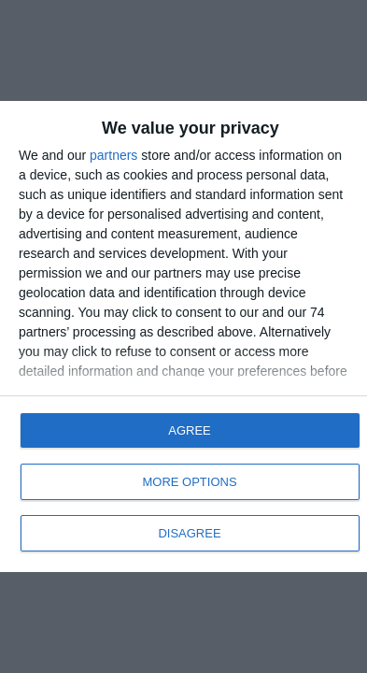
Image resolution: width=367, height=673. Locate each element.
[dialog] (183, 336)
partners (113, 155)
